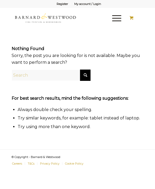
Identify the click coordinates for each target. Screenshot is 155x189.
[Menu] (114, 18)
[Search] (51, 75)
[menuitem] (62, 4)
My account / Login (87, 4)
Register (62, 4)
